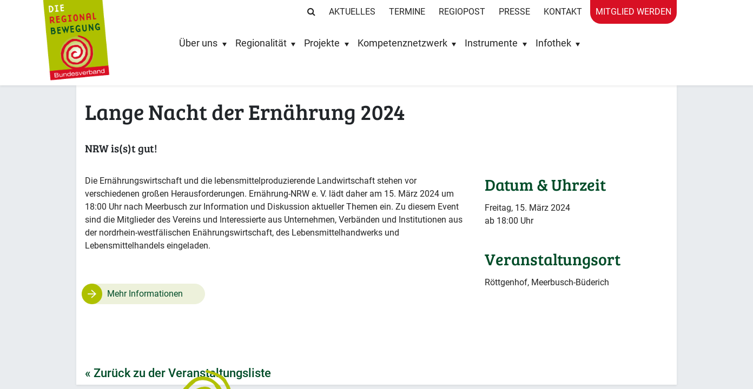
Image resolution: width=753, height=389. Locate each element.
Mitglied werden (633, 11)
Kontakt (563, 11)
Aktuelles (352, 11)
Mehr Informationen (145, 294)
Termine (407, 11)
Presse (514, 11)
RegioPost (462, 11)
